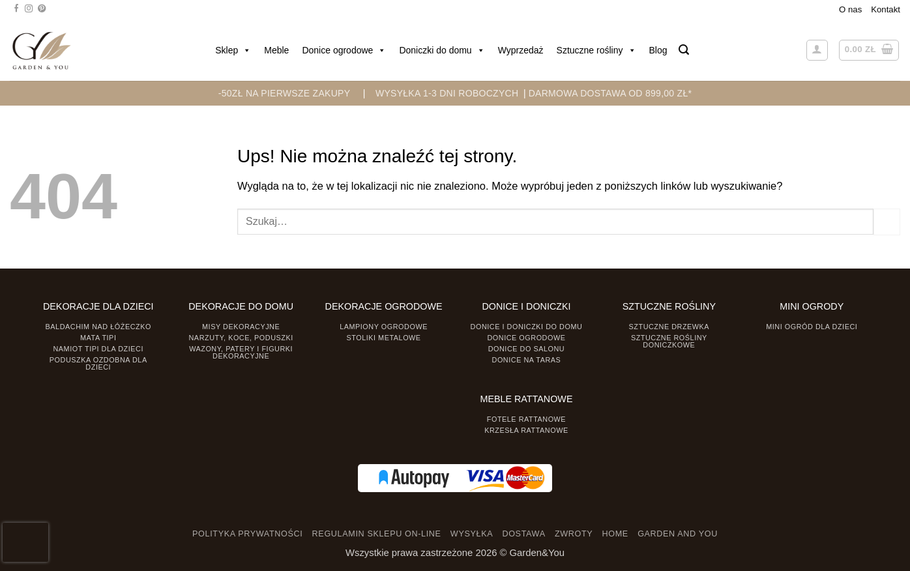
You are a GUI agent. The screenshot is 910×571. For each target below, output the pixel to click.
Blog (658, 50)
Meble (276, 50)
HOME (615, 533)
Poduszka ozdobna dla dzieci (98, 363)
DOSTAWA (523, 533)
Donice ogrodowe (344, 50)
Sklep (233, 50)
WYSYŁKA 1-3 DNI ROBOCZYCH (446, 93)
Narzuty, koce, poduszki (241, 338)
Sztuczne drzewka (669, 326)
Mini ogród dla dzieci (811, 326)
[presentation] (25, 542)
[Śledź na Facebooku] (16, 9)
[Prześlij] (886, 222)
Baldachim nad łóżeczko (98, 326)
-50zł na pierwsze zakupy (284, 93)
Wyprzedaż (521, 50)
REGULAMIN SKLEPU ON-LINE (376, 533)
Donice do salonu (526, 349)
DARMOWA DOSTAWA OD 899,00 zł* (610, 93)
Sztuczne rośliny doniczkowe (669, 341)
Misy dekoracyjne (241, 326)
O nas (850, 9)
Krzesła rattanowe (526, 430)
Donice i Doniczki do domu (527, 326)
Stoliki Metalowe (383, 338)
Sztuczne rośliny (596, 50)
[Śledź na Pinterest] (42, 9)
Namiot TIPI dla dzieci (98, 349)
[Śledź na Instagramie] (29, 9)
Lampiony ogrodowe (384, 326)
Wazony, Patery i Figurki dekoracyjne (241, 352)
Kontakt (885, 9)
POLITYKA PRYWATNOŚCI (247, 533)
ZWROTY (574, 533)
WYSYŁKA (471, 533)
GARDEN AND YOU (678, 533)
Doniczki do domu (441, 50)
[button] (684, 50)
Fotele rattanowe (526, 419)
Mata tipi (98, 338)
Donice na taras (526, 360)
